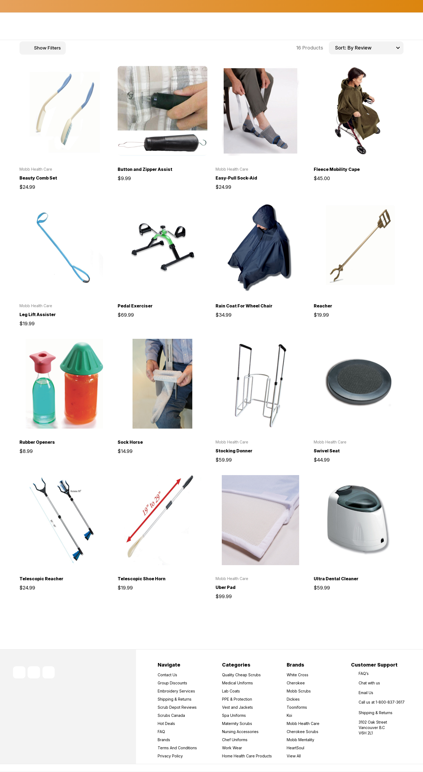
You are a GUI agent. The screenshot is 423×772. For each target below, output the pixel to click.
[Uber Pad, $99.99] (261, 520)
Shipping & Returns (174, 699)
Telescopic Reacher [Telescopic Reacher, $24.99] (41, 578)
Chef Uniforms (234, 739)
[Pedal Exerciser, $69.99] (163, 247)
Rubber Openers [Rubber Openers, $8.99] (37, 442)
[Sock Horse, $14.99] (163, 384)
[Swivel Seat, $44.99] (359, 384)
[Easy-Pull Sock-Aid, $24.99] (261, 111)
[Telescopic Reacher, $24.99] (64, 520)
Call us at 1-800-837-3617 (382, 702)
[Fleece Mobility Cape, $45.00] (359, 111)
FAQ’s (364, 673)
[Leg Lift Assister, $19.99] (64, 247)
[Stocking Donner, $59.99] (261, 384)
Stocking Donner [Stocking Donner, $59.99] (234, 450)
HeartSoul (295, 748)
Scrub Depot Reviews (177, 707)
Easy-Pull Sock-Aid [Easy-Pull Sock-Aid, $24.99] (236, 178)
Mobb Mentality (300, 739)
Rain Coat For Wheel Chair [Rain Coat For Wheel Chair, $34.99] (244, 306)
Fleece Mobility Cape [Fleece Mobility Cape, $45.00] (337, 169)
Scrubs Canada (171, 715)
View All (294, 756)
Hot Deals (166, 723)
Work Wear (232, 748)
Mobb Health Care (303, 723)
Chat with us (369, 683)
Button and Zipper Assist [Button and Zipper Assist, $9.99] (145, 169)
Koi (289, 715)
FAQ (161, 731)
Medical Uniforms (237, 683)
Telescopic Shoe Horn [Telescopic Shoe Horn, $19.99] (142, 578)
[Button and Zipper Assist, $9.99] (163, 111)
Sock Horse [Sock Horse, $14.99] (130, 442)
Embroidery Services (176, 691)
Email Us (366, 692)
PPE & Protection (237, 699)
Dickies (293, 699)
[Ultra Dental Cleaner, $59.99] (359, 520)
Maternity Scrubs (237, 723)
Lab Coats (231, 691)
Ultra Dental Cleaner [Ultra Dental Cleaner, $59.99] (336, 578)
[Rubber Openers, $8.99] (64, 384)
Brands (164, 739)
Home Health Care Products (247, 756)
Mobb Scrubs (299, 691)
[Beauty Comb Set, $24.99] (64, 111)
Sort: (340, 48)
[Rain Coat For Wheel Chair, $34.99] (261, 247)
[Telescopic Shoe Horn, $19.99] (163, 520)
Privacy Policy (170, 756)
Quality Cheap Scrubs (241, 674)
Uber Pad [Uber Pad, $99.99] (226, 587)
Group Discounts (172, 683)
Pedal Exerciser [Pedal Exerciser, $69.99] (135, 306)
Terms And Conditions (177, 748)
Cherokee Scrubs (302, 731)
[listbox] (375, 48)
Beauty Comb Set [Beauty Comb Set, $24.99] (38, 178)
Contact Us (167, 674)
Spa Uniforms (234, 715)
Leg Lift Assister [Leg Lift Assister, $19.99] (37, 314)
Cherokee (296, 683)
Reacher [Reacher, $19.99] (323, 306)
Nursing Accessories (240, 731)
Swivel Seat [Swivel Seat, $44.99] (327, 450)
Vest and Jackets (237, 707)
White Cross (297, 674)
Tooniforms (297, 707)
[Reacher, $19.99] (359, 247)
